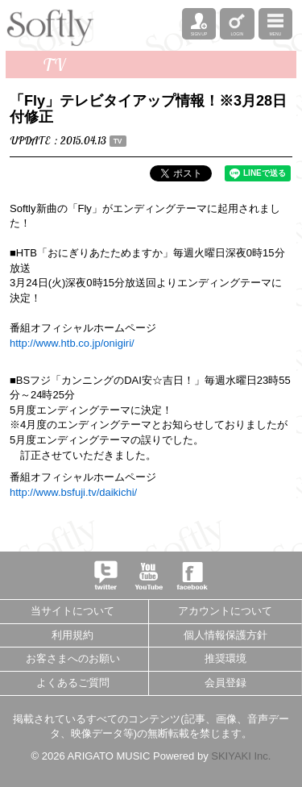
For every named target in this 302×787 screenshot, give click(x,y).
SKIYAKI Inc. (241, 756)
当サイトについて (72, 611)
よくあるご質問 (73, 683)
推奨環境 (225, 658)
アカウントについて (225, 611)
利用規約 (72, 635)
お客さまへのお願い (73, 658)
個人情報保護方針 (225, 635)
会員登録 (225, 683)
